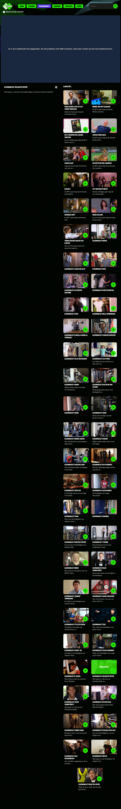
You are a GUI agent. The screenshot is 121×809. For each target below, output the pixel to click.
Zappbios (57, 6)
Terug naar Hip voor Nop (15, 12)
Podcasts (68, 6)
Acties (79, 6)
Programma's (44, 6)
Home (22, 6)
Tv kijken (31, 6)
